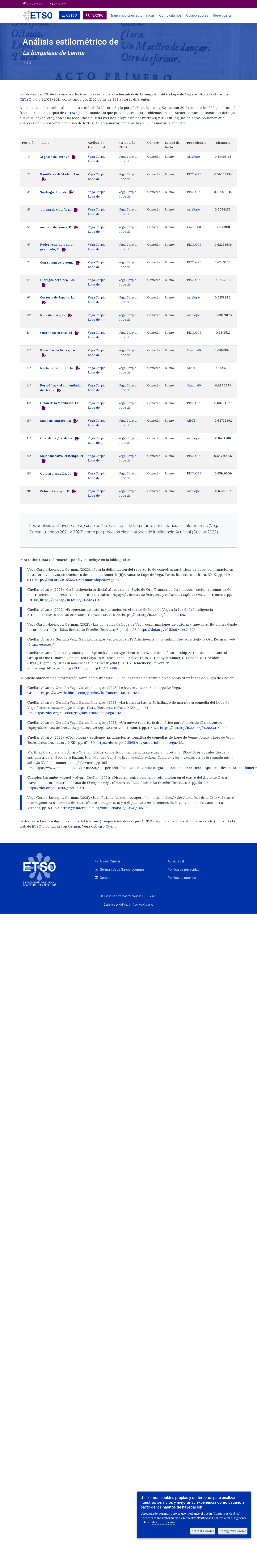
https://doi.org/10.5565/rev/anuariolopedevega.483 (139, 742)
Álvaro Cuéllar (106, 826)
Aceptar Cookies (203, 1531)
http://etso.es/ (41, 644)
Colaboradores (197, 15)
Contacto (60, 4)
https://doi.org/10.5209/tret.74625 (167, 629)
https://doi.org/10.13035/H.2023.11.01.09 (193, 727)
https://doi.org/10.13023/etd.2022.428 (153, 614)
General (105, 878)
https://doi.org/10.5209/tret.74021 (55, 788)
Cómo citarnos (170, 15)
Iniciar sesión (35, 4)
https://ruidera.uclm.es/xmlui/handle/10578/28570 (104, 808)
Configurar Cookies (233, 1531)
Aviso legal (176, 861)
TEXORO (97, 15)
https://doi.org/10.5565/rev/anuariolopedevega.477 (77, 580)
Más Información (163, 1522)
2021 (64, 531)
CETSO (71, 15)
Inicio (27, 62)
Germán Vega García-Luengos (122, 869)
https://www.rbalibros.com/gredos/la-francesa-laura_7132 (90, 693)
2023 (77, 531)
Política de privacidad (184, 869)
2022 (212, 531)
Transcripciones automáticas (132, 15)
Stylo (118, 107)
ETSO (36, 826)
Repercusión (222, 15)
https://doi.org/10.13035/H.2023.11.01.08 (73, 600)
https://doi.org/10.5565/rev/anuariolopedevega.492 (77, 713)
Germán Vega (79, 826)
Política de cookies (182, 878)
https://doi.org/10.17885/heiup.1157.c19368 (82, 668)
